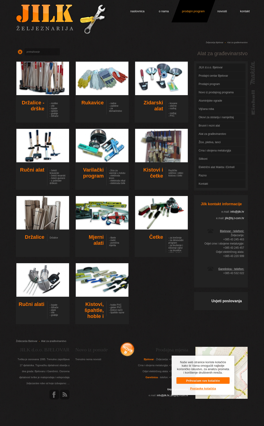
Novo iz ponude (91, 350)
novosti (222, 11)
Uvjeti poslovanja (226, 301)
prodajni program (193, 11)
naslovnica (137, 11)
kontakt (245, 11)
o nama (164, 11)
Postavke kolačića (203, 388)
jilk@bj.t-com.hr (234, 218)
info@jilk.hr (237, 211)
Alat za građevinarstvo (237, 42)
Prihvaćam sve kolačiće (203, 380)
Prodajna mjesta (172, 350)
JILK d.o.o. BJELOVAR (45, 350)
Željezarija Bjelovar (214, 42)
